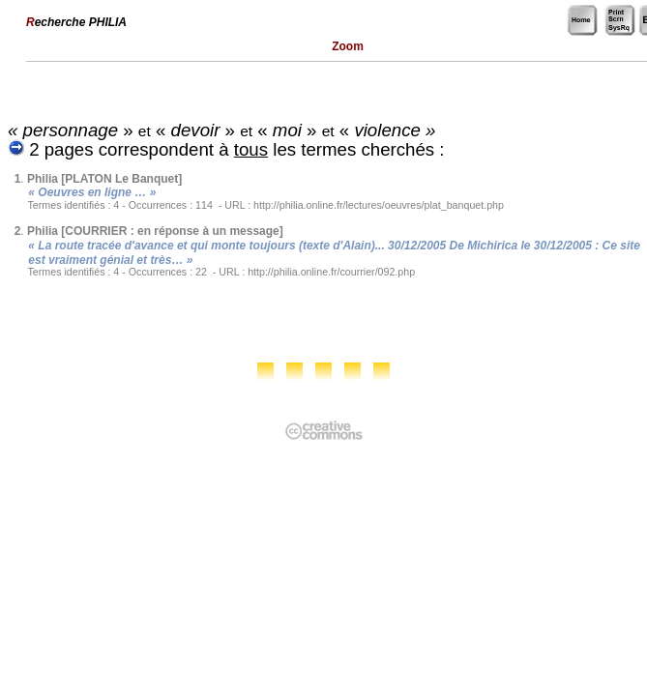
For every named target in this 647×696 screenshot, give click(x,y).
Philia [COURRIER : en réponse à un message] (155, 231)
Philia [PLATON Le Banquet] (104, 179)
